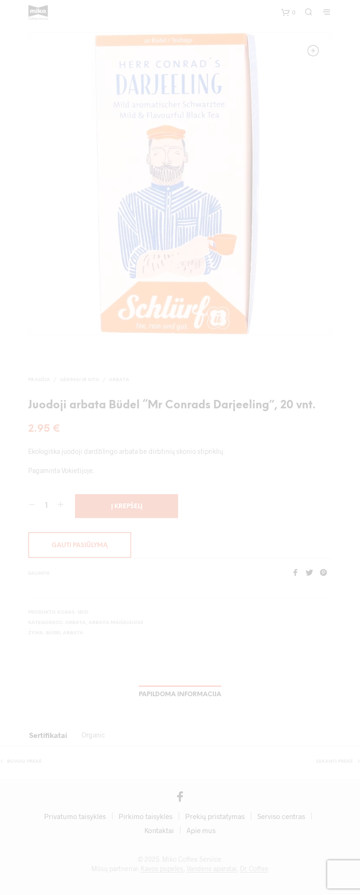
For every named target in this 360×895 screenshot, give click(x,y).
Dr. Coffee (254, 868)
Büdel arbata (64, 633)
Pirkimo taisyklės (145, 816)
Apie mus (201, 830)
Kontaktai (159, 830)
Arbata (119, 380)
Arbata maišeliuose (116, 622)
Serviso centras (281, 816)
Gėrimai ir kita (79, 380)
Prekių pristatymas (215, 816)
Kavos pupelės (162, 868)
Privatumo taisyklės (75, 816)
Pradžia (39, 380)
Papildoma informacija (180, 695)
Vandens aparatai (212, 868)
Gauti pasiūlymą (80, 545)
